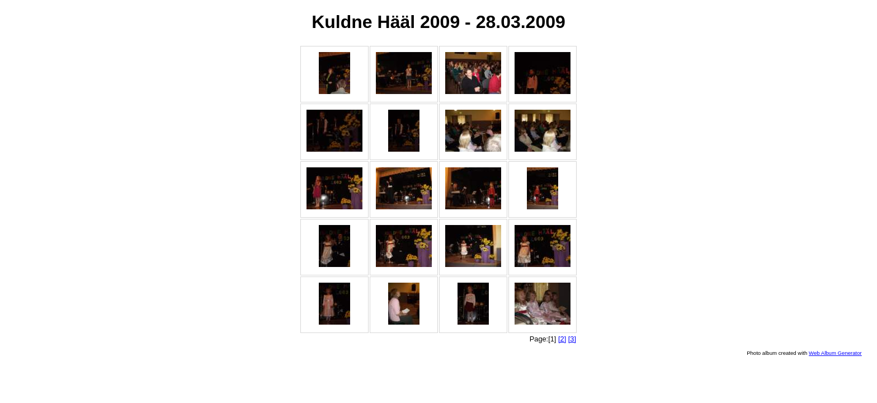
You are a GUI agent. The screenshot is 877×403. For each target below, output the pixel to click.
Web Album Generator (835, 353)
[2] (562, 339)
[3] (572, 339)
